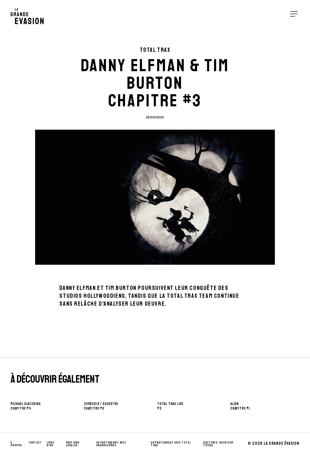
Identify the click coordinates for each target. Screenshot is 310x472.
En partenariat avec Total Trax (171, 444)
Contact (35, 442)
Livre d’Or (50, 444)
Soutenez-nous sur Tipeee (218, 444)
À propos (16, 444)
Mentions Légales (73, 444)
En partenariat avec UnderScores (111, 444)
